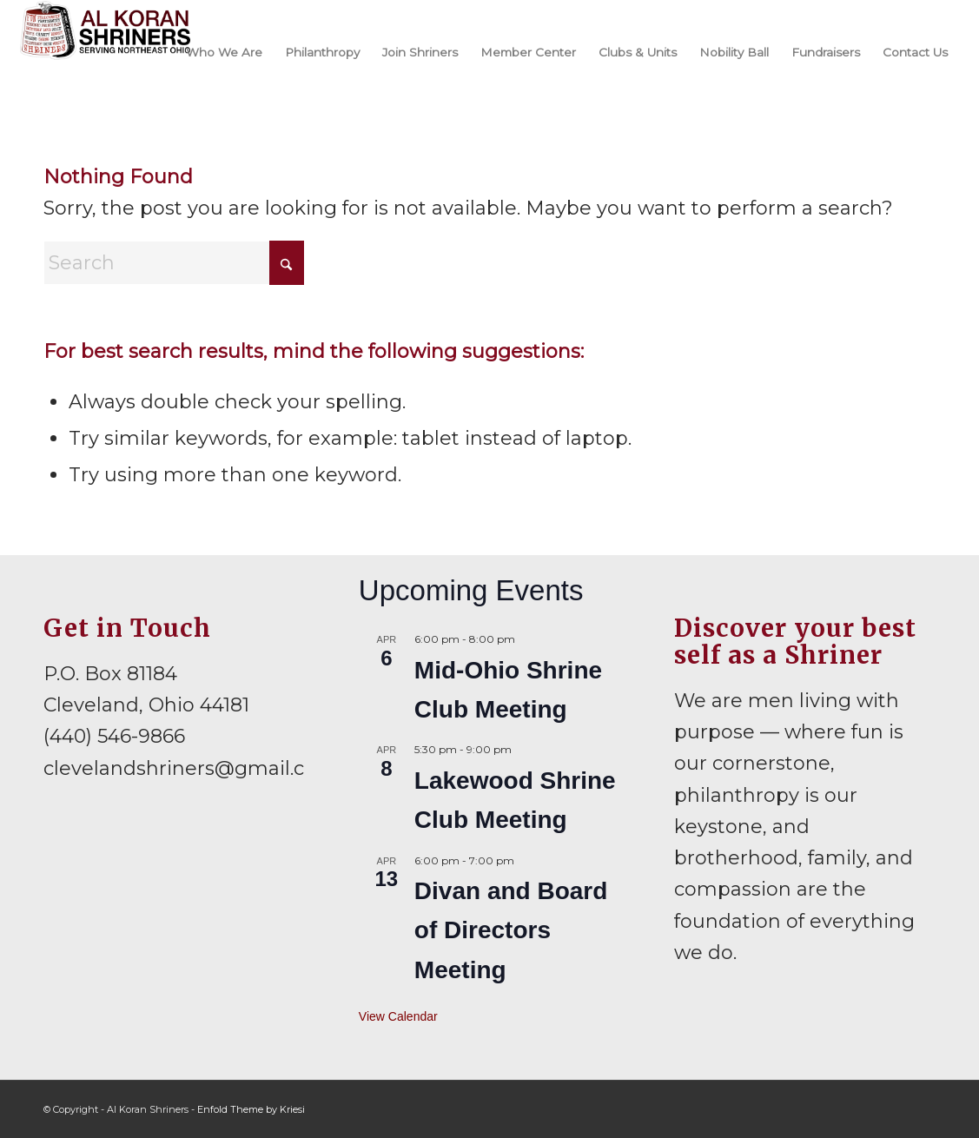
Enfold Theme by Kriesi (251, 1109)
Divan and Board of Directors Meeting (510, 930)
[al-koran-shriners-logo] (105, 51)
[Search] (173, 263)
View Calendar (398, 1016)
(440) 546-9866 (114, 736)
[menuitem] (224, 51)
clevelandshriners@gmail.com (190, 768)
